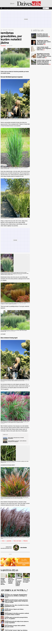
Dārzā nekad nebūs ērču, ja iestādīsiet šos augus (26, 580)
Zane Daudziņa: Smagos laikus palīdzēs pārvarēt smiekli (15, 626)
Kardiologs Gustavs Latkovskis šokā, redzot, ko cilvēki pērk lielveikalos (44, 42)
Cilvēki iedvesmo (33, 8)
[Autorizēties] (50, 8)
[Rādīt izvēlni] (1, 8)
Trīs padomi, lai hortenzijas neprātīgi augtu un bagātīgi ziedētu (19, 582)
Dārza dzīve (11, 30)
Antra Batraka (3, 45)
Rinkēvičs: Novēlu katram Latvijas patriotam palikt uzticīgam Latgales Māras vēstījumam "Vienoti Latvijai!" (16, 601)
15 (44, 44)
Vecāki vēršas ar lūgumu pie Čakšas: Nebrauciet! (14, 610)
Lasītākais (37, 30)
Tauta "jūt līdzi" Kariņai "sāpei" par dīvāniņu (16, 630)
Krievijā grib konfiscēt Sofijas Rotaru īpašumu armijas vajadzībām (17, 622)
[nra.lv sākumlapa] (12, 3)
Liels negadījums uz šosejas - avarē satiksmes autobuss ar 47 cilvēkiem (17, 441)
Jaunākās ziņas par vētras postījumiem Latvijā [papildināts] (42, 35)
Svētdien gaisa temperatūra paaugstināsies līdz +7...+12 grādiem (16, 618)
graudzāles (8, 541)
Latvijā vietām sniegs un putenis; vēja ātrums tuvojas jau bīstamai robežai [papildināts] (44, 62)
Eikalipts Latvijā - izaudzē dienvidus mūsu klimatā (3, 581)
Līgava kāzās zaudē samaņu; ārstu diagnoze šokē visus (44, 48)
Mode (5, 8)
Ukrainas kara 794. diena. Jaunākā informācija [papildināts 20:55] (17, 606)
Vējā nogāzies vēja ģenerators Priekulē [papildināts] (16, 438)
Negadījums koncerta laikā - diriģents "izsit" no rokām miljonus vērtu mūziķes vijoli (44, 55)
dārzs (3, 541)
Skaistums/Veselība (17, 8)
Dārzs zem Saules (16, 541)
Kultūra (10, 8)
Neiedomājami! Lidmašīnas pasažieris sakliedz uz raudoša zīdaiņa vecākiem (17, 614)
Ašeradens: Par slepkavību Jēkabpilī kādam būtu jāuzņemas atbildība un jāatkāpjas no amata (16, 596)
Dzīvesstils (5, 30)
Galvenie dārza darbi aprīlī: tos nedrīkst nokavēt (11, 581)
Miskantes (25, 541)
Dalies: (10, 554)
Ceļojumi (26, 8)
